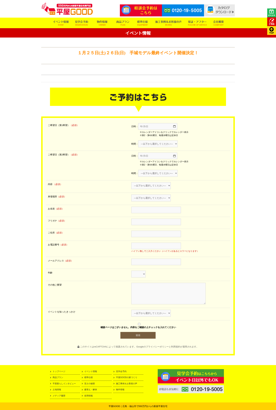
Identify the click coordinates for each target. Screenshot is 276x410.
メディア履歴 (59, 395)
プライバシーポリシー (157, 346)
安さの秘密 (89, 383)
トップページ (59, 371)
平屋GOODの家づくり (126, 377)
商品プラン (58, 377)
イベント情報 (90, 371)
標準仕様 (88, 377)
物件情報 (120, 389)
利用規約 (175, 346)
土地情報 (57, 389)
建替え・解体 (90, 389)
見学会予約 (121, 371)
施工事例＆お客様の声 (126, 383)
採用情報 (88, 395)
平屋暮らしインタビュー (64, 383)
